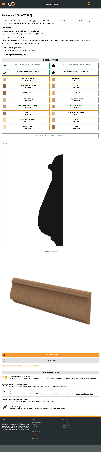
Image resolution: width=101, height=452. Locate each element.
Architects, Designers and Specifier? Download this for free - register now (20, 366)
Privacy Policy (35, 426)
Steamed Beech (66, 120)
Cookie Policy (35, 424)
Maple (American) (18, 100)
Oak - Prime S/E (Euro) (67, 106)
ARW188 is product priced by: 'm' (14, 55)
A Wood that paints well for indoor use (71, 66)
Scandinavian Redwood (68, 113)
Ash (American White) (18, 79)
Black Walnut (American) (19, 86)
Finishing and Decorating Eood (84, 394)
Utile (66, 127)
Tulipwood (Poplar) (18, 127)
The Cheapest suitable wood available (70, 72)
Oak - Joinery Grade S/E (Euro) (20, 106)
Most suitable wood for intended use (21, 72)
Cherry (66, 86)
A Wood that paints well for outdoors (21, 66)
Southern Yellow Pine (19, 120)
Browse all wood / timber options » (49, 136)
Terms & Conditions (37, 423)
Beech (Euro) (66, 79)
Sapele (17, 113)
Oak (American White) (67, 100)
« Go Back (4, 143)
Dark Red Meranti (18, 93)
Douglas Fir (66, 93)
